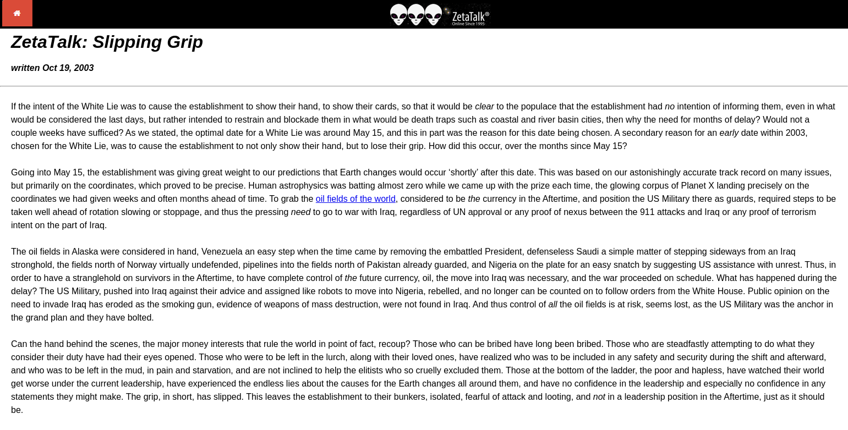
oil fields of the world (356, 198)
